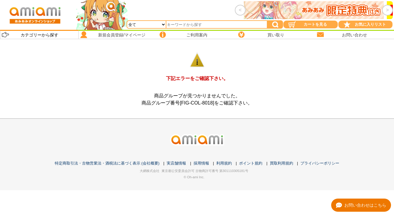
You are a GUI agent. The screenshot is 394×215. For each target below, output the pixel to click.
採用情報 (201, 163)
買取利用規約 (281, 163)
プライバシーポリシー (319, 163)
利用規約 (224, 163)
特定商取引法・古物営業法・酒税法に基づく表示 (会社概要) (107, 163)
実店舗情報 (176, 163)
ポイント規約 (250, 163)
